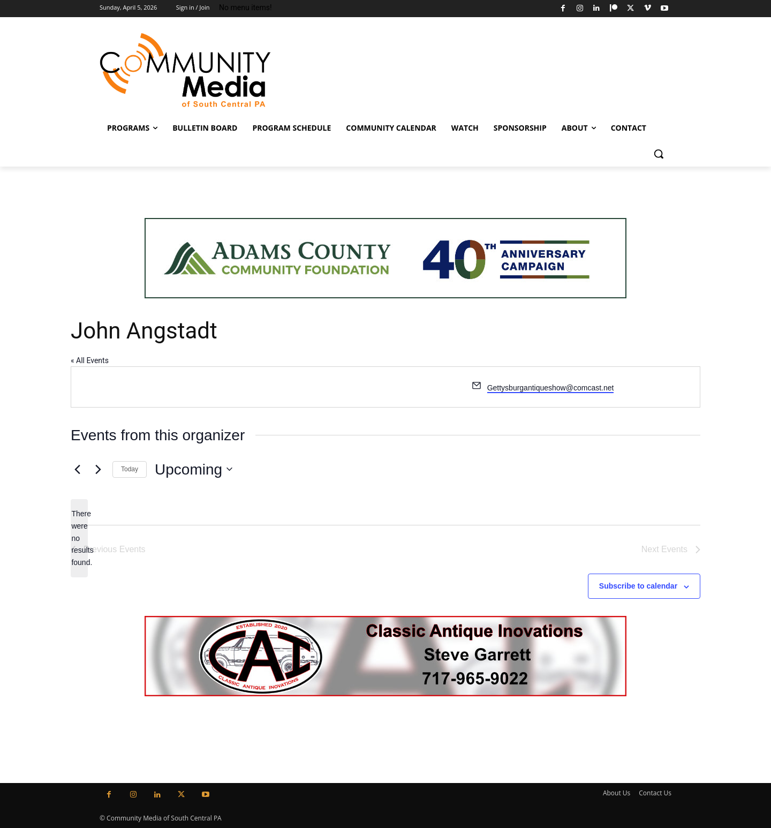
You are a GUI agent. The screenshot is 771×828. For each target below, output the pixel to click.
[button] (658, 154)
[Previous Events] (77, 469)
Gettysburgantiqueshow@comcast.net (550, 387)
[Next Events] (98, 469)
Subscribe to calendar (638, 586)
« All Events (90, 360)
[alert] (79, 538)
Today (129, 469)
